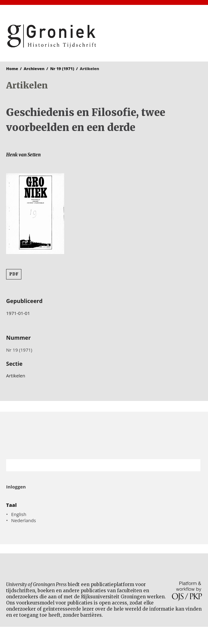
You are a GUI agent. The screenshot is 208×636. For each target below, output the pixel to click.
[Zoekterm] (95, 465)
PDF (13, 274)
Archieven (34, 68)
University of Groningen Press (154, 37)
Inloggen (16, 487)
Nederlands (23, 520)
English (19, 514)
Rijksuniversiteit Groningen (104, 435)
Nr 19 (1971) (62, 68)
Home (12, 68)
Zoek (192, 465)
